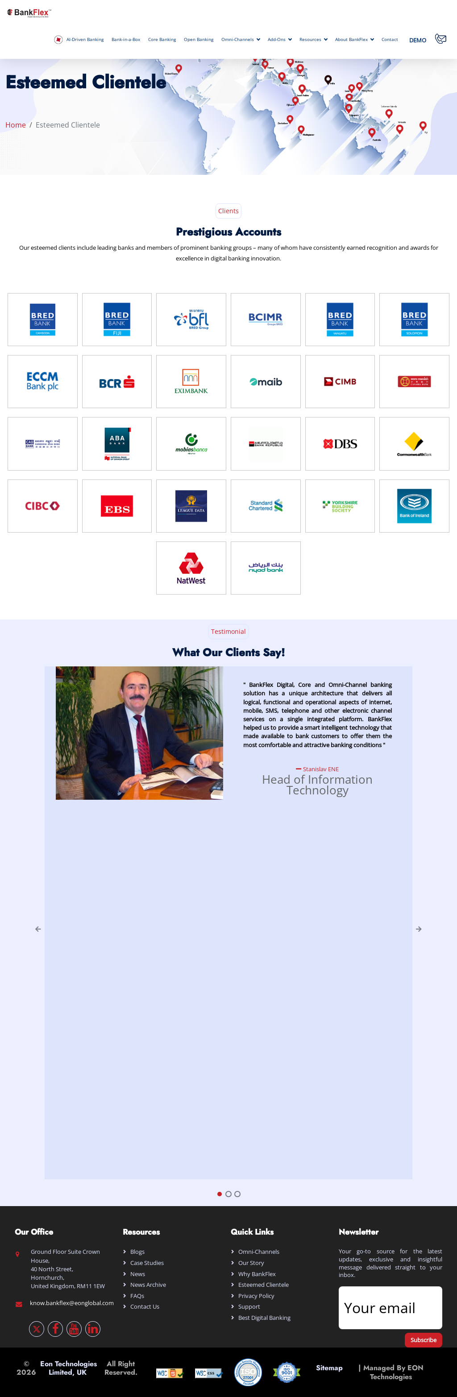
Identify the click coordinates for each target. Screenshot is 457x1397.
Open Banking (198, 39)
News (137, 1274)
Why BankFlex (257, 1274)
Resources (313, 39)
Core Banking (162, 39)
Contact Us (144, 1306)
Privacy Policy (256, 1296)
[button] (35, 923)
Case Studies (147, 1263)
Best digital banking (264, 1318)
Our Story (251, 1263)
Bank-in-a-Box (126, 39)
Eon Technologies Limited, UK (68, 1368)
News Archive (148, 1285)
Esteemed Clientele (263, 1285)
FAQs (137, 1296)
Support (249, 1306)
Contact (390, 39)
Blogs (137, 1252)
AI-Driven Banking (79, 39)
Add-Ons (279, 39)
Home (15, 125)
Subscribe (423, 1340)
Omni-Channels (240, 39)
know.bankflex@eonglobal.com (72, 1303)
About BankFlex (354, 39)
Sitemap (329, 1372)
